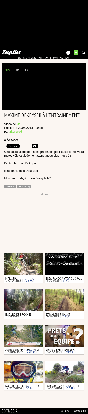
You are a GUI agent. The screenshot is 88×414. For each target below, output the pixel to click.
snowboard (29, 58)
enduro (22, 186)
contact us (80, 411)
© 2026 (65, 411)
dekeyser (10, 186)
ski (19, 58)
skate (48, 58)
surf (55, 58)
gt (29, 186)
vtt (40, 58)
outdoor (65, 58)
